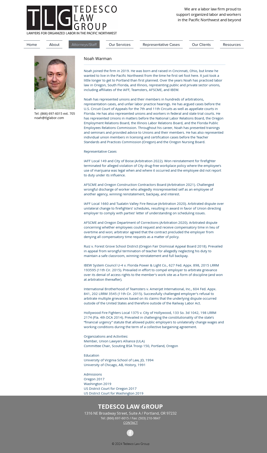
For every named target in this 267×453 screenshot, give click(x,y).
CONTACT (130, 422)
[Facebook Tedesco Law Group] (130, 433)
